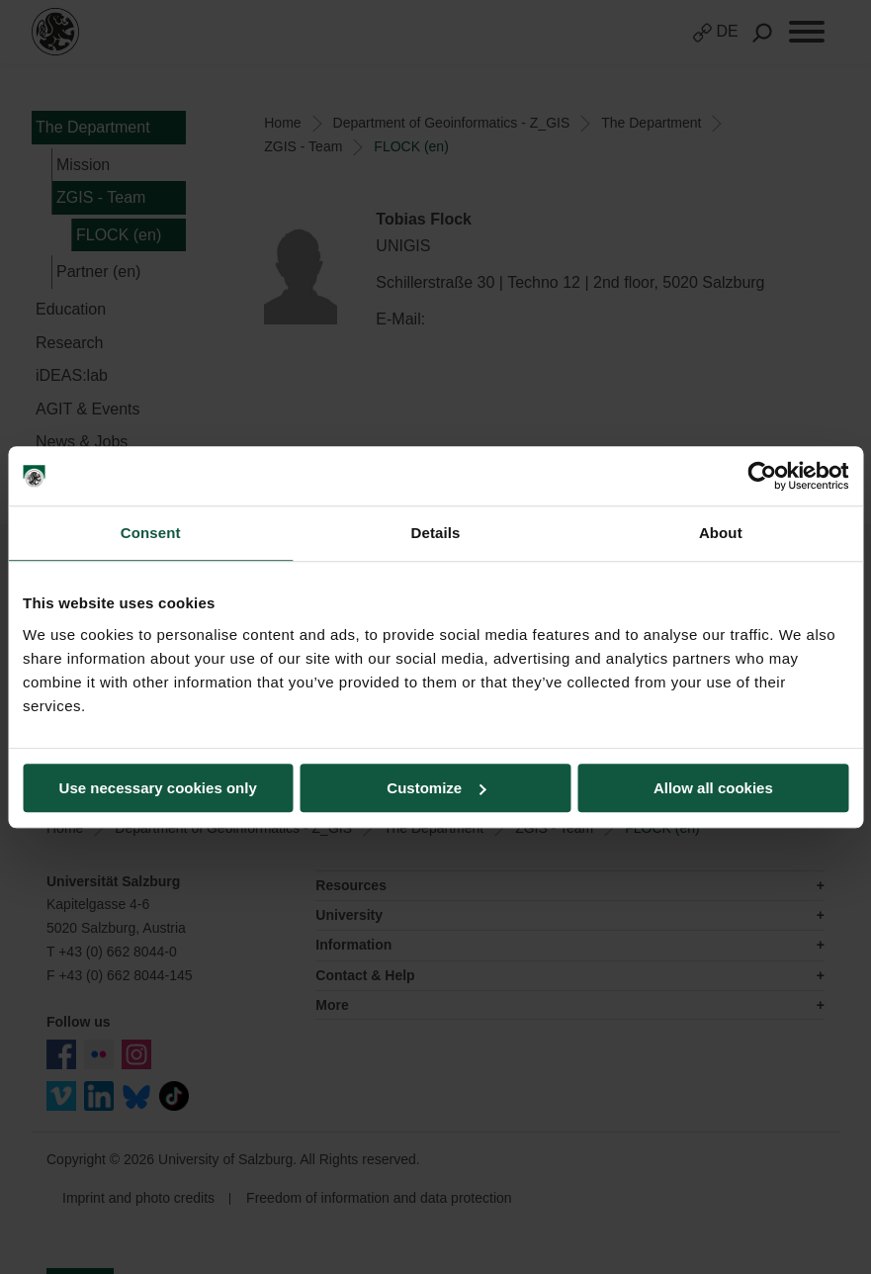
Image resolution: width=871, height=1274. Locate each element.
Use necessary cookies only (158, 787)
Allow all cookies (713, 787)
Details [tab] (436, 532)
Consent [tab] (151, 532)
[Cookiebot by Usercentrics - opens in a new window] (761, 476)
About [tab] (720, 532)
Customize (436, 787)
